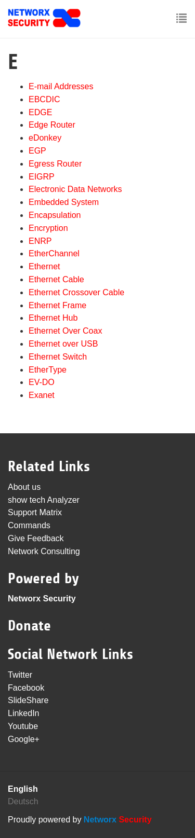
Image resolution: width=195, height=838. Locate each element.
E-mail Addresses (61, 86)
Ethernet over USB (63, 343)
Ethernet (44, 266)
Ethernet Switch (58, 356)
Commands (29, 525)
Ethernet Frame (57, 305)
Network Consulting (44, 551)
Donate (29, 625)
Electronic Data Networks (75, 189)
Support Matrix (35, 512)
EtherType (48, 369)
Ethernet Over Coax (65, 330)
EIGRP (42, 176)
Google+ (24, 739)
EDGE (40, 112)
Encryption (48, 228)
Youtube (23, 726)
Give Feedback (36, 538)
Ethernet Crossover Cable (76, 292)
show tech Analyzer (44, 500)
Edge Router (52, 124)
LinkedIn (24, 713)
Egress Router (55, 163)
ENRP (40, 241)
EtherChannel (54, 253)
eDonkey (45, 137)
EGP (37, 150)
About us (24, 487)
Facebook (26, 687)
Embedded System (64, 202)
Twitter (20, 674)
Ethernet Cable (56, 279)
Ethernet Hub (53, 317)
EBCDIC (44, 99)
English (23, 789)
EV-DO (42, 382)
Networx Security (42, 598)
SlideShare (28, 700)
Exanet (42, 395)
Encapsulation (55, 215)
